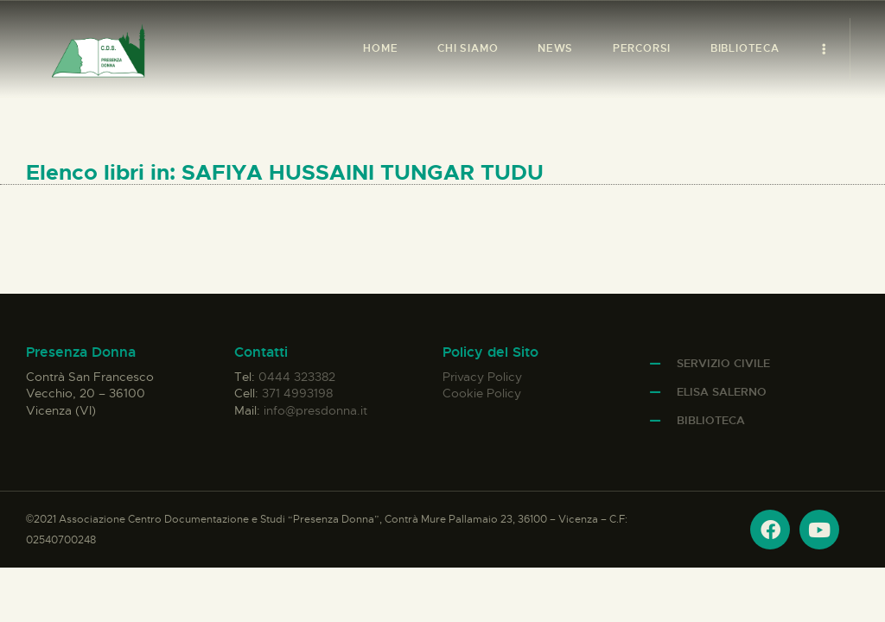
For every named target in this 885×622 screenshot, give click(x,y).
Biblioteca (711, 420)
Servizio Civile (723, 363)
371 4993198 (297, 393)
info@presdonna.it (315, 410)
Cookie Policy (481, 393)
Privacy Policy (482, 376)
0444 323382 (296, 376)
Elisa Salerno (722, 391)
